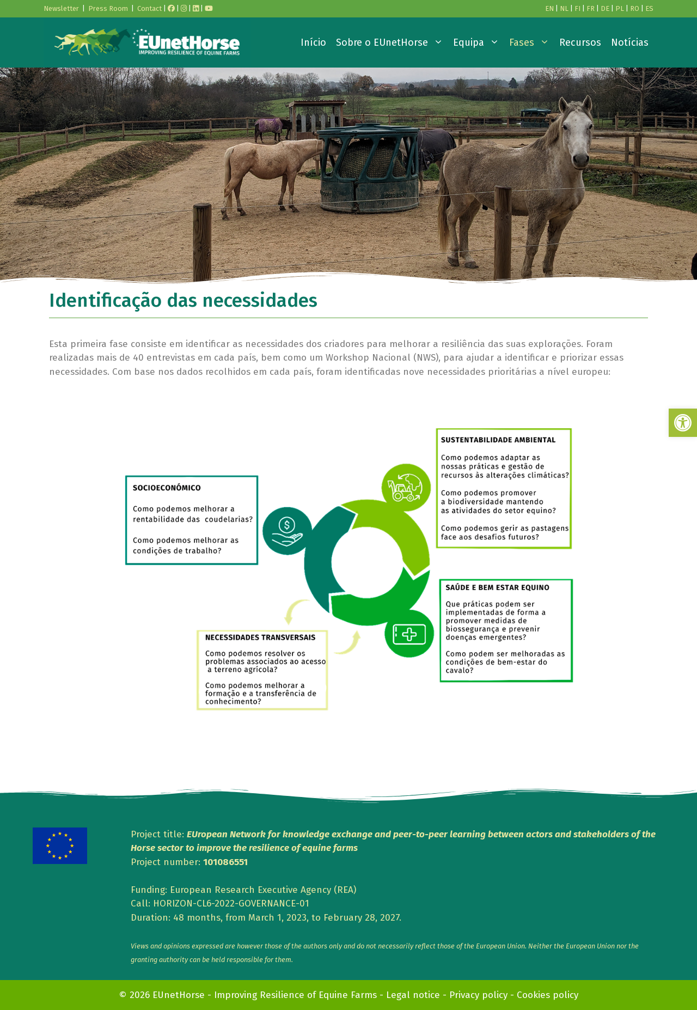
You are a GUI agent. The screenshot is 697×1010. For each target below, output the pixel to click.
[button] (683, 423)
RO (634, 8)
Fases (531, 42)
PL (619, 8)
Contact (149, 8)
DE (605, 8)
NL (564, 8)
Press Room (108, 8)
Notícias (630, 42)
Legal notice (413, 995)
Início (313, 42)
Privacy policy (478, 995)
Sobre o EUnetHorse (392, 42)
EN (549, 8)
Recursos (580, 42)
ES (649, 8)
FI (577, 8)
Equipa (478, 42)
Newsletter (61, 8)
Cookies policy (547, 995)
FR (590, 8)
